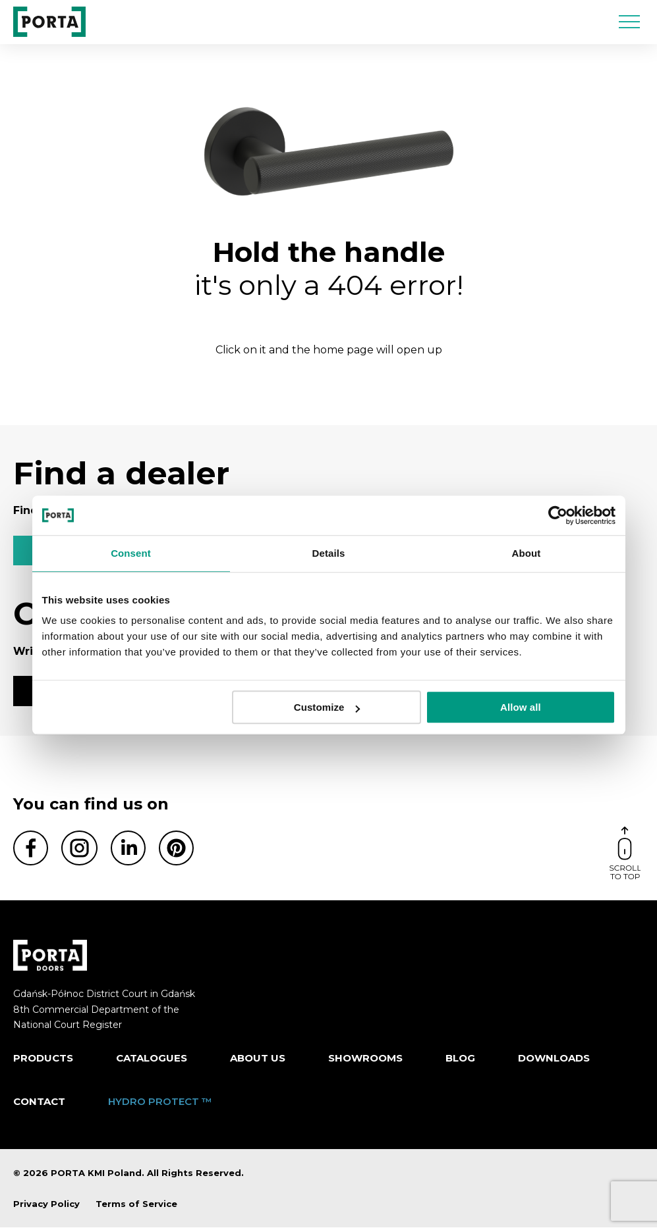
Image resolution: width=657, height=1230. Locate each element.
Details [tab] (328, 553)
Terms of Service (136, 1205)
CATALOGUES (151, 1060)
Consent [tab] (131, 553)
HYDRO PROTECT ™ (160, 1103)
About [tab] (526, 553)
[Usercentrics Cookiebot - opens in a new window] (557, 515)
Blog (460, 1060)
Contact (39, 1103)
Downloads (554, 1060)
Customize (327, 707)
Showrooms (365, 1060)
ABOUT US (257, 1060)
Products (43, 1060)
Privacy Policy (46, 1205)
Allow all (520, 707)
